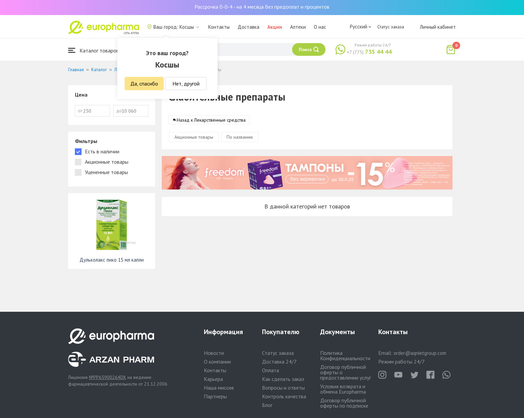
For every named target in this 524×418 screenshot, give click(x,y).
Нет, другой (186, 83)
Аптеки (298, 27)
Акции (274, 27)
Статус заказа (390, 27)
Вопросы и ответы (283, 387)
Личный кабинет (438, 27)
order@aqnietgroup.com (420, 353)
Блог (267, 405)
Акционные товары (193, 137)
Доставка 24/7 (279, 361)
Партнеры (215, 396)
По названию (240, 137)
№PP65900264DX (107, 377)
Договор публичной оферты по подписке (344, 403)
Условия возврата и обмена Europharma (343, 389)
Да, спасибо (144, 83)
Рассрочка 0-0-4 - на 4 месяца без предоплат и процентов (262, 6)
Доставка (248, 27)
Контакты (219, 27)
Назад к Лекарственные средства (211, 120)
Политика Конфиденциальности (345, 356)
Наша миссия (219, 387)
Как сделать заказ (283, 379)
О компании (217, 361)
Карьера (213, 379)
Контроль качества (284, 396)
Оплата (270, 370)
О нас (320, 27)
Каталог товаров (93, 50)
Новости (214, 353)
